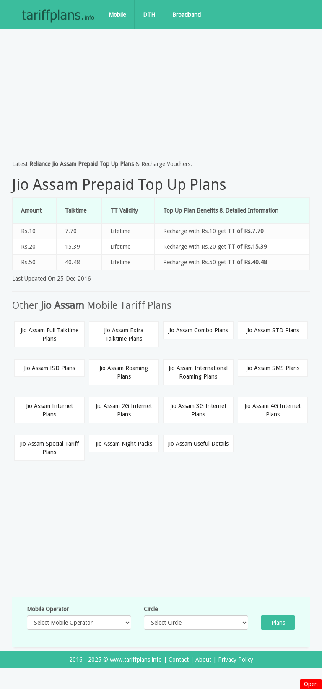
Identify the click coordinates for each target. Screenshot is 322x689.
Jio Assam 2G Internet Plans (124, 410)
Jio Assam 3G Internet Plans (198, 410)
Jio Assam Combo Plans (198, 330)
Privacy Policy (235, 659)
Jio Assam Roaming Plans (123, 372)
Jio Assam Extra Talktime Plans (123, 334)
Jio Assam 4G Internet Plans (272, 410)
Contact (179, 659)
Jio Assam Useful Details (198, 443)
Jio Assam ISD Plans (49, 368)
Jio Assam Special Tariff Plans (49, 447)
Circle (151, 609)
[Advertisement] (161, 92)
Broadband (186, 14)
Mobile (117, 14)
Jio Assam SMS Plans (272, 368)
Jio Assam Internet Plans (49, 410)
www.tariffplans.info (136, 659)
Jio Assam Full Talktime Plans (49, 334)
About (203, 659)
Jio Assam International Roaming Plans (198, 372)
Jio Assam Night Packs (124, 443)
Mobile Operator (48, 609)
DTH (149, 14)
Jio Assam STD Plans (272, 330)
